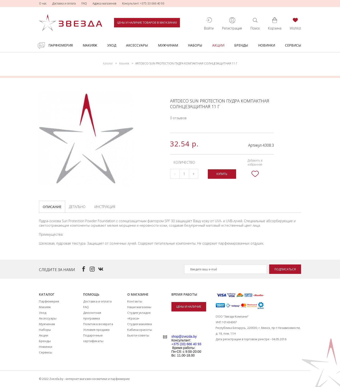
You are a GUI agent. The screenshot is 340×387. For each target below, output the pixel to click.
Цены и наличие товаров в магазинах (147, 23)
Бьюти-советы (138, 335)
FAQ (84, 3)
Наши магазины (139, 307)
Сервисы (293, 45)
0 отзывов (178, 118)
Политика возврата (98, 324)
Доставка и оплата (64, 3)
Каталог (108, 63)
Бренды (241, 45)
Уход (111, 45)
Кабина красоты (139, 329)
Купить (222, 174)
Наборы (195, 45)
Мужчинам (168, 45)
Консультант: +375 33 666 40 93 (143, 3)
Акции (218, 45)
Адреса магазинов (104, 3)
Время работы (184, 294)
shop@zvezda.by (184, 336)
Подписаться (285, 269)
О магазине (138, 294)
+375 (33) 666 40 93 (186, 344)
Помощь (91, 294)
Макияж (90, 45)
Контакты (134, 301)
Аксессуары (137, 45)
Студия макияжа (139, 324)
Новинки (266, 45)
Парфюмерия (60, 45)
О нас (43, 3)
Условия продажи (96, 329)
